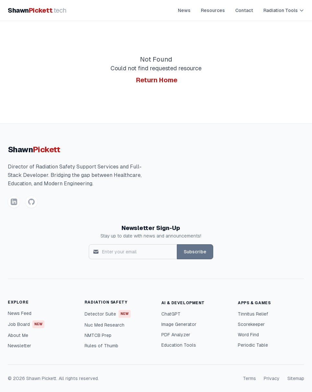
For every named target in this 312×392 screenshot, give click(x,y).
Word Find (248, 334)
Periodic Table (253, 345)
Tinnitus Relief (253, 314)
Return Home (157, 80)
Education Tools (178, 345)
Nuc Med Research (104, 325)
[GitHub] (31, 202)
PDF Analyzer (175, 334)
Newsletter (19, 345)
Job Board (26, 324)
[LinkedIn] (14, 202)
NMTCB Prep (98, 335)
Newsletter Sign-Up (150, 228)
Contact (244, 10)
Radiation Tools (283, 10)
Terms (249, 378)
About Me (18, 335)
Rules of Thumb (101, 345)
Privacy (272, 378)
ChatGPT (170, 314)
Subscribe (195, 251)
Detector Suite (108, 314)
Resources (213, 10)
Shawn (37, 10)
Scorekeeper (251, 324)
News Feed (19, 313)
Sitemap (295, 378)
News (184, 10)
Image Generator (178, 324)
